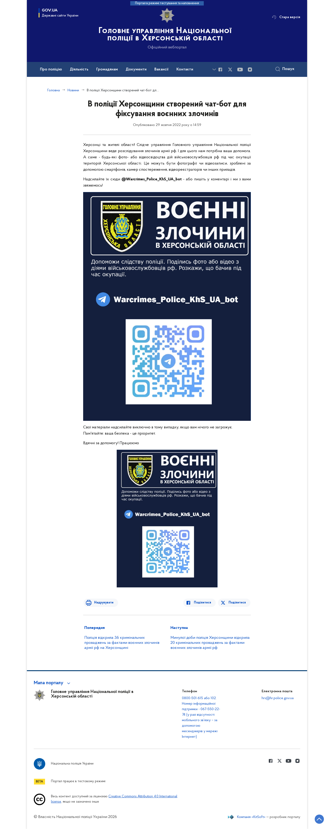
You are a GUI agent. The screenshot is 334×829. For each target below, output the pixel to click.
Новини (73, 90)
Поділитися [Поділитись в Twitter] (237, 602)
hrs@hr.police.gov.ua (278, 698)
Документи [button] (136, 69)
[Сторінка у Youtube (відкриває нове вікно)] (240, 69)
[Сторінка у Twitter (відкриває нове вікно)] (230, 69)
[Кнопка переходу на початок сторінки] (316, 818)
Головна (53, 90)
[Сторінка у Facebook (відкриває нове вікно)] (220, 69)
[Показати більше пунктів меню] (214, 69)
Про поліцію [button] (51, 69)
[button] (53, 683)
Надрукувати (102, 602)
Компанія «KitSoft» (251, 817)
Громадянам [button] (107, 69)
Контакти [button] (184, 69)
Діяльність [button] (79, 69)
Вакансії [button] (161, 69)
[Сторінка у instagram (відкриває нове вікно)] (250, 69)
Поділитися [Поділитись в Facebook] (204, 602)
